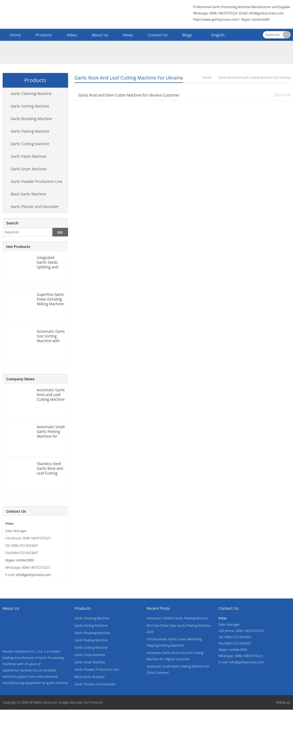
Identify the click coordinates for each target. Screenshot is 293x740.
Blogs (187, 34)
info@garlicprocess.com (266, 13)
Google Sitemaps (70, 702)
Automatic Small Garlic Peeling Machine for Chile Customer (51, 433)
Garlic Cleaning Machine (31, 93)
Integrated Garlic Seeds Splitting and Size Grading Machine (47, 267)
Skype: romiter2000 (255, 19)
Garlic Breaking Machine (31, 118)
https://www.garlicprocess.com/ (216, 19)
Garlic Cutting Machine (30, 143)
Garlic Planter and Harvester (35, 206)
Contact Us (158, 34)
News (128, 34)
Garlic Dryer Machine (29, 168)
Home (15, 34)
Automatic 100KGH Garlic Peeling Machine (177, 618)
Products (44, 34)
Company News (20, 378)
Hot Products (18, 246)
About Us (100, 34)
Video (72, 34)
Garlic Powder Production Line (36, 181)
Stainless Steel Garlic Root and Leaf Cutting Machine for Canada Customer (50, 475)
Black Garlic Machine (28, 193)
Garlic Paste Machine (28, 156)
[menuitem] (216, 35)
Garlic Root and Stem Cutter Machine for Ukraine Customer (129, 95)
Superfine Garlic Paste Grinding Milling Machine (50, 299)
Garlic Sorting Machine (30, 106)
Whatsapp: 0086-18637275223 (215, 13)
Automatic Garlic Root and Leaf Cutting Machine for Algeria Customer (51, 399)
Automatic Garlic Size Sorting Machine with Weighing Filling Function (51, 341)
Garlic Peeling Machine (30, 131)
